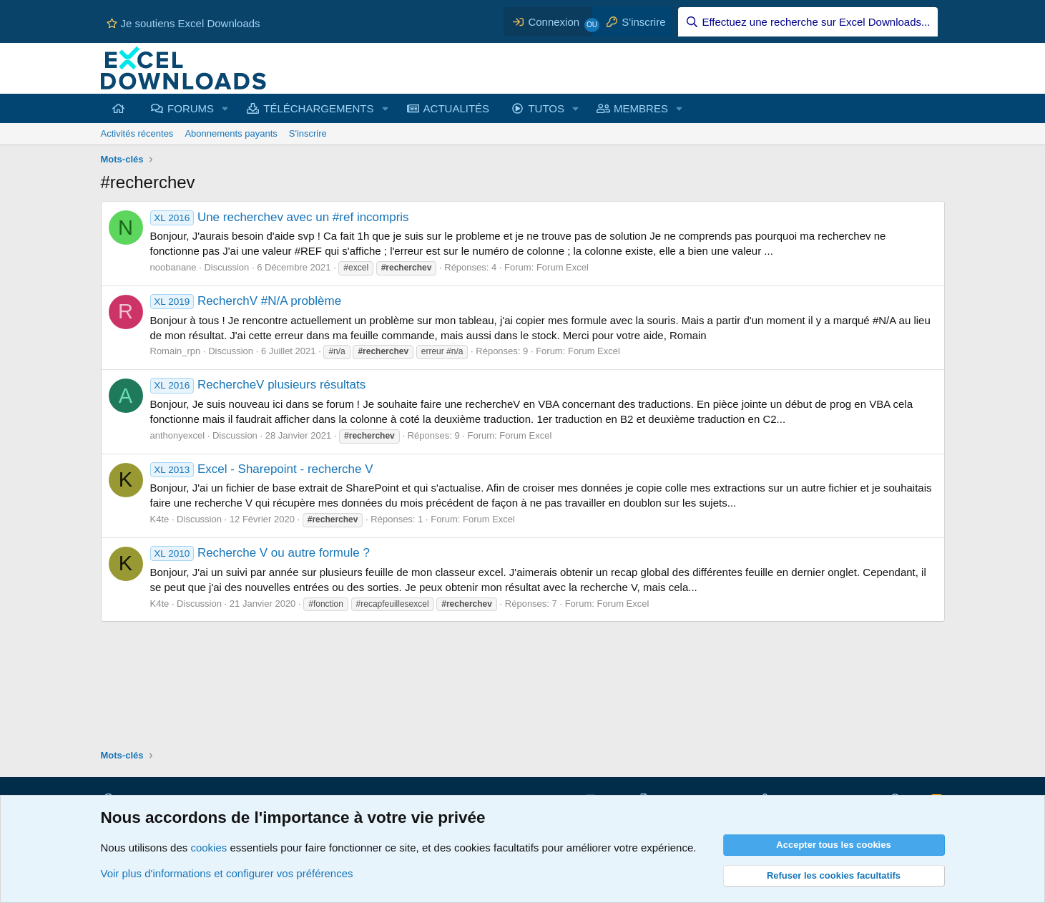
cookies (208, 847)
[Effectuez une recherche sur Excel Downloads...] (808, 21)
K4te (160, 519)
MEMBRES (641, 108)
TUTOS (546, 108)
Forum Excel (562, 267)
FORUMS (190, 108)
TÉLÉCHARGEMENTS (318, 108)
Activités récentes (137, 133)
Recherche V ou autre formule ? (260, 553)
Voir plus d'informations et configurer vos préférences (227, 873)
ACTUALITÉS (456, 108)
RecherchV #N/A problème (246, 301)
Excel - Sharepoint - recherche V (261, 469)
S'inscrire (308, 133)
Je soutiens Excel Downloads (183, 23)
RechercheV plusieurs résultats (258, 384)
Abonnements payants (231, 133)
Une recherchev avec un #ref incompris (279, 217)
